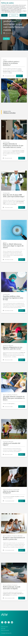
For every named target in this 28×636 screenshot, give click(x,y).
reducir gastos (11, 403)
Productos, (5, 345)
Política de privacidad (5, 630)
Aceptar (4, 15)
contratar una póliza (15, 496)
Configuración (13, 15)
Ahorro (4, 60)
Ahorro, (5, 394)
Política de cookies (4, 626)
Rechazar (23, 15)
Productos (14, 394)
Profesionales (6, 142)
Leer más (6, 38)
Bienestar (11, 345)
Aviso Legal (3, 628)
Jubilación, (9, 394)
